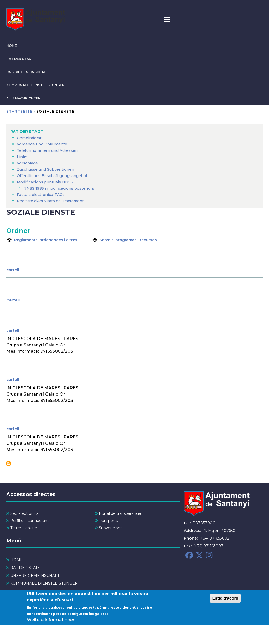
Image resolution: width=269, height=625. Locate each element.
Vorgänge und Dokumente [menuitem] (42, 144)
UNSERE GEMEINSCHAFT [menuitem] (34, 575)
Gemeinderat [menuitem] (29, 137)
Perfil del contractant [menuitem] (29, 520)
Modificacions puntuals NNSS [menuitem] (45, 182)
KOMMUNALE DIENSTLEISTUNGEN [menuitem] (44, 583)
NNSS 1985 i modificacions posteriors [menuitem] (59, 188)
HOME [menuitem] (16, 560)
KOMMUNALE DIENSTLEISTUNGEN (35, 85)
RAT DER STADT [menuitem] (26, 131)
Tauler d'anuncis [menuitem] (24, 528)
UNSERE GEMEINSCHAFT (27, 72)
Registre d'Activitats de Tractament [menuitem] (50, 201)
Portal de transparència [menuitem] (120, 513)
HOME (11, 46)
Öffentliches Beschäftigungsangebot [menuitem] (52, 175)
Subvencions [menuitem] (110, 528)
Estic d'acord (225, 600)
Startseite (19, 111)
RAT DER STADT (20, 59)
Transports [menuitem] (108, 520)
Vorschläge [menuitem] (27, 163)
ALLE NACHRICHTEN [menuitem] (30, 591)
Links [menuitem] (22, 156)
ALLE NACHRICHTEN (23, 98)
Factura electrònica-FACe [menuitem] (41, 194)
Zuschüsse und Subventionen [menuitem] (45, 169)
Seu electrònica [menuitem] (24, 513)
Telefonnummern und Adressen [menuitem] (47, 150)
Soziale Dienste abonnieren (8, 463)
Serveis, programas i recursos (128, 240)
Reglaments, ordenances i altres (45, 240)
